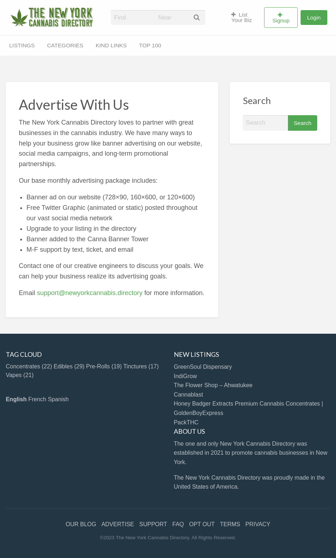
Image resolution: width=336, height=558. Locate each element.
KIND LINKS (111, 45)
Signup (281, 20)
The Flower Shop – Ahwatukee (213, 385)
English (16, 399)
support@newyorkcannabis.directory (89, 293)
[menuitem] (244, 17)
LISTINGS (22, 45)
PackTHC (186, 422)
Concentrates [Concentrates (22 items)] (29, 366)
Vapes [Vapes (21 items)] (20, 375)
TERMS (230, 524)
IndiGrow (185, 376)
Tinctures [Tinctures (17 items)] (141, 366)
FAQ (178, 524)
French (37, 399)
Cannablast (188, 395)
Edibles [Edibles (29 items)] (68, 366)
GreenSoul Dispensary (203, 367)
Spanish (58, 399)
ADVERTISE (118, 524)
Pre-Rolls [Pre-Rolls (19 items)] (104, 366)
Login (313, 17)
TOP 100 (150, 45)
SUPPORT (153, 524)
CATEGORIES (65, 45)
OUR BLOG (81, 524)
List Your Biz (241, 17)
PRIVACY (257, 524)
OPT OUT (202, 524)
